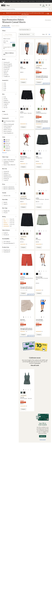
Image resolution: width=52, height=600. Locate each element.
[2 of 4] (41, 60)
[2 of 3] (27, 60)
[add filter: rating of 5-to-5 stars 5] (8, 219)
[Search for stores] (13, 45)
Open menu (49, 5)
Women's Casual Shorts (22, 16)
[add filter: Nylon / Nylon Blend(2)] (8, 159)
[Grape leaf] (27, 109)
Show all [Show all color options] (4, 152)
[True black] (24, 193)
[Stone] (37, 193)
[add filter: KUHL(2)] (4, 71)
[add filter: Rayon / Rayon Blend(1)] (8, 164)
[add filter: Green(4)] (5, 147)
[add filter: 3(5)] (3, 85)
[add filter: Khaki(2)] (5, 148)
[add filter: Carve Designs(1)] (6, 65)
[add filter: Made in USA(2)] (6, 129)
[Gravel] (24, 109)
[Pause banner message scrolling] (48, 13)
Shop (7, 5)
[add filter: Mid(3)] (4, 202)
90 (49, 34)
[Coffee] (24, 62)
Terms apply (37, 363)
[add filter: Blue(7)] (5, 141)
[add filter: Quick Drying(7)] (6, 126)
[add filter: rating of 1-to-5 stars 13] (8, 226)
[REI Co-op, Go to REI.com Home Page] (3, 5)
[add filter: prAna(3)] (4, 74)
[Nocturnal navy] (24, 153)
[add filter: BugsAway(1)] (5, 250)
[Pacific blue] (37, 62)
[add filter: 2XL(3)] (4, 107)
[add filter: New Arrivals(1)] (6, 131)
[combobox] (26, 9)
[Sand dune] (40, 62)
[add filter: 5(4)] (3, 88)
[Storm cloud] (21, 392)
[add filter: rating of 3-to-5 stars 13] (8, 223)
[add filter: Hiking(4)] (4, 173)
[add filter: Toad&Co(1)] (5, 76)
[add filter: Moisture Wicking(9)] (7, 124)
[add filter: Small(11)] (4, 100)
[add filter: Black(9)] (5, 139)
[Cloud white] (40, 274)
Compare (23, 82)
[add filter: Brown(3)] (5, 143)
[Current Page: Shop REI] (3, 1)
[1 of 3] (25, 60)
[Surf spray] (43, 62)
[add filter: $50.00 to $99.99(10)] (7, 188)
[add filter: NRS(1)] (4, 73)
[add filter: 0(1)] (3, 97)
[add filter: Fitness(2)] (4, 178)
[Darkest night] (37, 274)
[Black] (27, 62)
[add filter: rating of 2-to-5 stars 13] (8, 224)
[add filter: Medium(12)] (5, 102)
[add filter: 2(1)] (3, 83)
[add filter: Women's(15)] (5, 195)
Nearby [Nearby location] (12, 42)
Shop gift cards (35, 365)
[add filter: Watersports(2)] (6, 176)
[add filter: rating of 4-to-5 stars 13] (8, 221)
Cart (46, 5)
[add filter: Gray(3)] (5, 145)
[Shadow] (40, 193)
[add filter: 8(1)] (3, 90)
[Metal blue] (21, 62)
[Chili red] (21, 153)
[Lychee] (43, 193)
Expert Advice (15, 25)
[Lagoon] (24, 274)
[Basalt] (24, 234)
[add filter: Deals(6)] (4, 114)
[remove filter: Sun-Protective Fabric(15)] (8, 121)
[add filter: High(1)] (4, 204)
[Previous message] (4, 13)
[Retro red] (21, 274)
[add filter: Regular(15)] (5, 210)
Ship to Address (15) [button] (8, 53)
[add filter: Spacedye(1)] (5, 251)
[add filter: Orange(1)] (5, 150)
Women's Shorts (13, 16)
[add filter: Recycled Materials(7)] (7, 243)
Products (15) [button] (5, 25)
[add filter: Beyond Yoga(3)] (6, 64)
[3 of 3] (29, 60)
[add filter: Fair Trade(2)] (5, 241)
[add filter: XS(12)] (3, 98)
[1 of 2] (41, 106)
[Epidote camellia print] (37, 109)
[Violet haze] (40, 153)
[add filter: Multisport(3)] (5, 175)
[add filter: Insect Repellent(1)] (7, 133)
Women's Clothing (5, 16)
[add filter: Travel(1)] (4, 180)
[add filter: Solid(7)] (4, 233)
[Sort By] (26, 34)
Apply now (42, 436)
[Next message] (46, 13)
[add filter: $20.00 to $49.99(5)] (7, 187)
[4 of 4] (46, 60)
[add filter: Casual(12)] (4, 171)
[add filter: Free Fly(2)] (5, 69)
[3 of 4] (44, 60)
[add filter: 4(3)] (3, 86)
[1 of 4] (39, 60)
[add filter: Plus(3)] (4, 212)
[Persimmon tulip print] (43, 109)
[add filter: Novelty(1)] (5, 234)
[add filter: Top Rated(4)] (5, 127)
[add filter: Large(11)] (4, 104)
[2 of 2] (44, 106)
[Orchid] (40, 234)
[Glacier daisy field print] (40, 109)
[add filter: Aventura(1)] (5, 62)
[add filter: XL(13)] (3, 105)
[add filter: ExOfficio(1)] (5, 67)
